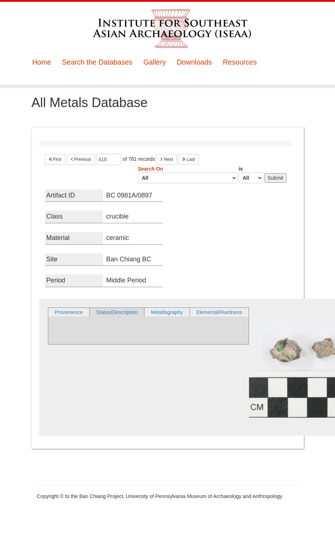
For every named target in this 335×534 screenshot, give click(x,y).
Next (166, 159)
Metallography (167, 312)
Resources (240, 62)
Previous (81, 159)
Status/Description (117, 312)
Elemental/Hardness (219, 312)
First (55, 159)
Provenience (69, 312)
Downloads (194, 62)
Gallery (154, 62)
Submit (275, 178)
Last (188, 159)
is (250, 174)
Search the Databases (97, 62)
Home (41, 62)
